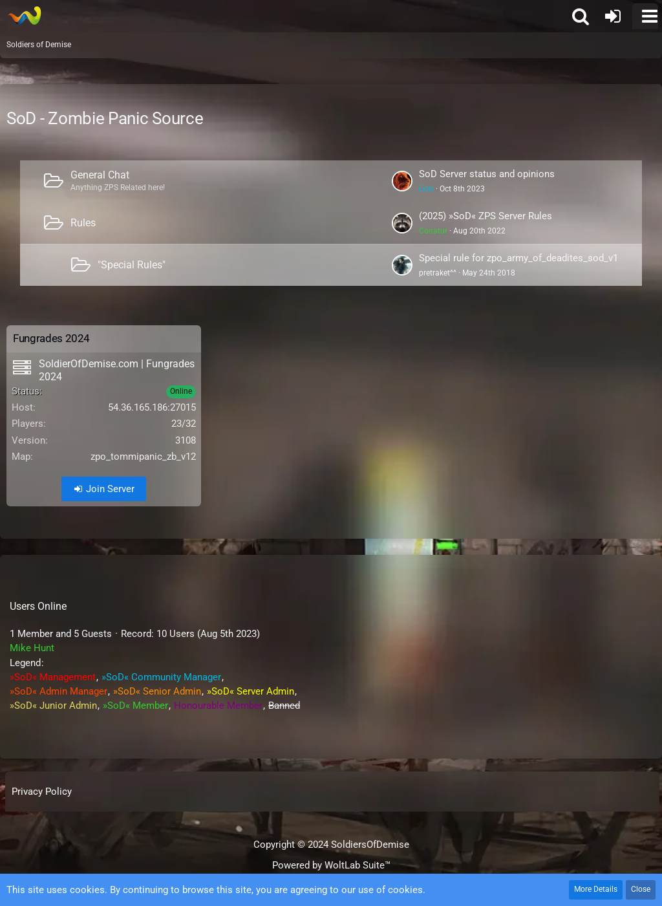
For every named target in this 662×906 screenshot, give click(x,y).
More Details (595, 889)
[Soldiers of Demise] (24, 15)
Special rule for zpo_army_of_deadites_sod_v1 (518, 258)
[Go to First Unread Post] (402, 181)
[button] (645, 16)
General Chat (99, 175)
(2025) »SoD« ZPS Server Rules (485, 216)
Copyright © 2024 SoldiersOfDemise (331, 844)
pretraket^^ (437, 272)
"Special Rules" (132, 265)
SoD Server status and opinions (487, 174)
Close (640, 889)
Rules (83, 223)
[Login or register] (613, 16)
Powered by (331, 865)
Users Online (38, 606)
